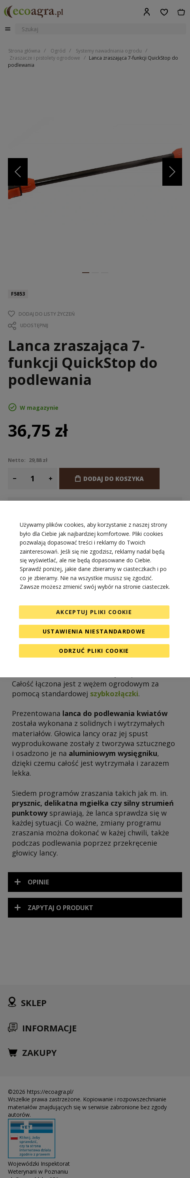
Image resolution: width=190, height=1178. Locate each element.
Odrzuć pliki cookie (94, 650)
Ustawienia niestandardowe (94, 631)
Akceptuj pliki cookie (94, 612)
